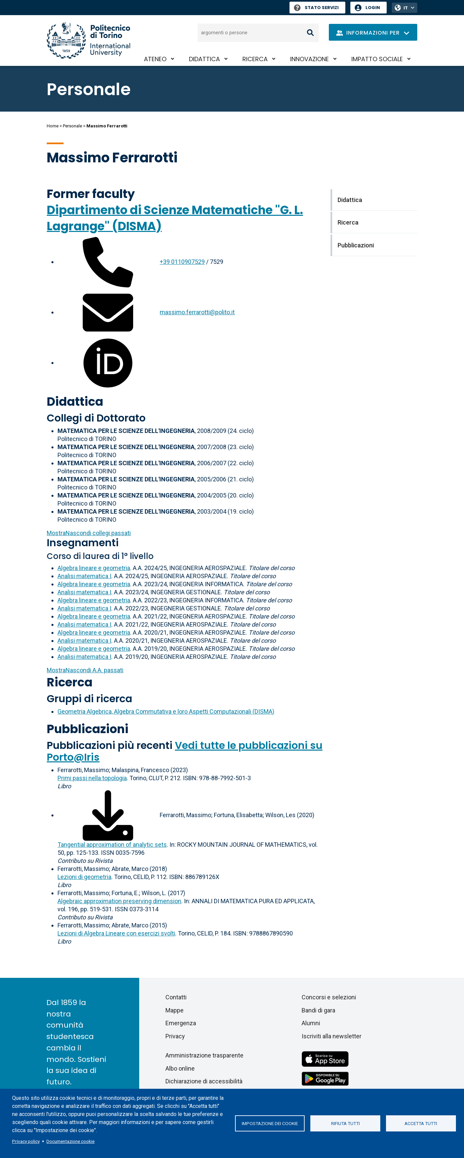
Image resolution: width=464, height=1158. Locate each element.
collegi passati (89, 532)
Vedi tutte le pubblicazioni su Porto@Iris (184, 751)
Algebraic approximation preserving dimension (119, 901)
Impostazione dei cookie (270, 1123)
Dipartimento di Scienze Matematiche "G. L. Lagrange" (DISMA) (175, 218)
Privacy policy (26, 1141)
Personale (72, 125)
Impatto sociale (377, 59)
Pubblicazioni (87, 729)
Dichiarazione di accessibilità (203, 1081)
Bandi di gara (318, 1010)
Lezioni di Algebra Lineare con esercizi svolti (116, 933)
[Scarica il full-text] (107, 814)
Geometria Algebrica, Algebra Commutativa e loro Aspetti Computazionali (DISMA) (165, 711)
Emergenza (180, 1023)
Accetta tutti (420, 1123)
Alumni (311, 1023)
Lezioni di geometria (84, 876)
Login (372, 7)
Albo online (180, 1068)
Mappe (174, 1010)
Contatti (176, 997)
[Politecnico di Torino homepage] (88, 40)
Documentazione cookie (70, 1141)
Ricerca (255, 59)
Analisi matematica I (84, 576)
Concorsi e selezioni (329, 997)
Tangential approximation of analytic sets (112, 844)
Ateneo (155, 59)
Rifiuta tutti (345, 1123)
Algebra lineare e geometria (93, 567)
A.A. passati (85, 670)
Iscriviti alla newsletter (331, 1036)
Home (53, 125)
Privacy (175, 1036)
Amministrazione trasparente (204, 1055)
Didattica (204, 59)
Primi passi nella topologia (92, 778)
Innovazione (309, 59)
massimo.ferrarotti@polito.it (197, 312)
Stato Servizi (316, 7)
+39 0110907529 (182, 261)
